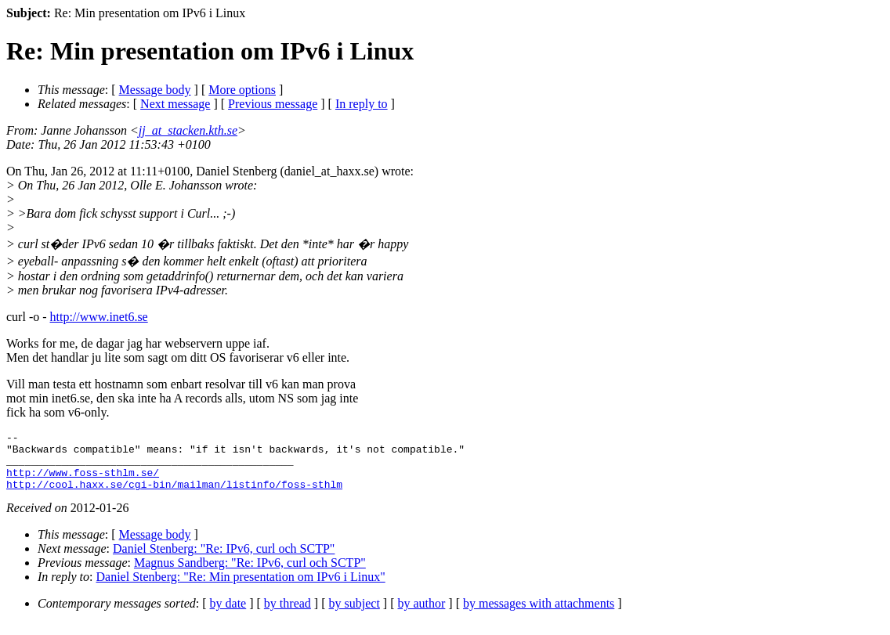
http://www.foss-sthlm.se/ (82, 481)
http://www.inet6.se (99, 316)
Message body (155, 89)
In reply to (361, 103)
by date (228, 615)
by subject (354, 615)
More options (242, 89)
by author (421, 615)
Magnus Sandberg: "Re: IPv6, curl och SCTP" (250, 574)
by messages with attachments (538, 615)
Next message (175, 103)
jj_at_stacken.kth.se (188, 130)
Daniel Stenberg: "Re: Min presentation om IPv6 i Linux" (240, 588)
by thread (287, 615)
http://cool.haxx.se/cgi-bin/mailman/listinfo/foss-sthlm (174, 496)
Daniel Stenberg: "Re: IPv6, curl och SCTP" (224, 560)
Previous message (272, 103)
